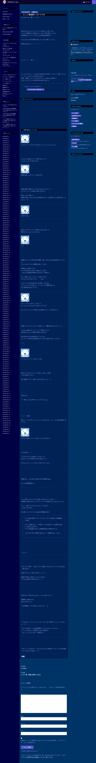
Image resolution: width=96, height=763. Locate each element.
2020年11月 (5, 273)
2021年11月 (5, 248)
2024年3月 (5, 189)
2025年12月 (5, 145)
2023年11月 (5, 197)
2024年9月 (5, 176)
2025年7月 (5, 155)
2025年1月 (5, 168)
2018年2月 (5, 342)
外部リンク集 (6, 19)
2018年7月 (5, 332)
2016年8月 (5, 378)
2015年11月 (5, 397)
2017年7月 (5, 357)
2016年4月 (5, 387)
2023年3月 (5, 214)
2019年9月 (5, 302)
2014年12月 (5, 420)
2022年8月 (5, 229)
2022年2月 (5, 241)
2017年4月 (5, 364)
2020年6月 (5, 284)
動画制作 (74, 118)
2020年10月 (5, 275)
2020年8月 (5, 279)
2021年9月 (5, 252)
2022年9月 (5, 227)
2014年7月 (5, 431)
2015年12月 (5, 395)
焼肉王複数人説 (75, 139)
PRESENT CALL (13, 2)
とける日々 (44, 667)
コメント (24, 693)
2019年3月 (5, 315)
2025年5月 (5, 159)
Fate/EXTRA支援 (6, 34)
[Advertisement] (35, 114)
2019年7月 (5, 307)
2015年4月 (5, 412)
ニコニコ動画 (74, 97)
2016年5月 (5, 385)
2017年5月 (5, 361)
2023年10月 (5, 199)
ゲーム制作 (75, 113)
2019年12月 (5, 296)
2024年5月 (5, 185)
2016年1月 (5, 393)
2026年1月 (5, 142)
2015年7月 (5, 406)
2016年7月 (5, 380)
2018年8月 (5, 330)
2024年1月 (5, 193)
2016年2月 (5, 391)
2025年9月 (5, 151)
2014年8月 (5, 429)
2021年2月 (5, 267)
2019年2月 (5, 317)
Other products (6, 16)
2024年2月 (5, 191)
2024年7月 (5, 180)
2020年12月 (5, 271)
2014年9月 (5, 427)
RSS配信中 (74, 44)
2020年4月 (5, 288)
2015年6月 (5, 408)
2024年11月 (5, 172)
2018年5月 (5, 336)
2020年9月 (5, 277)
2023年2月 (5, 216)
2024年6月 (5, 182)
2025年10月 (5, 149)
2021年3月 (5, 265)
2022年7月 (5, 231)
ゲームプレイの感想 (77, 123)
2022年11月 (5, 222)
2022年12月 (5, 220)
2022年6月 (5, 233)
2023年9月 (5, 201)
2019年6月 (5, 309)
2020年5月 (5, 286)
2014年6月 (5, 433)
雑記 (4, 96)
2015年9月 (5, 401)
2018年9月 (5, 328)
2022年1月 (5, 244)
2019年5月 (5, 311)
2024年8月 (5, 178)
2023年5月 (5, 210)
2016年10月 (5, 374)
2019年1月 (5, 319)
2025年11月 (5, 147)
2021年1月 (5, 269)
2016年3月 (5, 389)
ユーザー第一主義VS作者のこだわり (44, 673)
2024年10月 (5, 174)
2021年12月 (5, 246)
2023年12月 (5, 195)
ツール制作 (75, 121)
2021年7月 (5, 256)
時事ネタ (35, 12)
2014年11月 (5, 423)
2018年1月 (5, 345)
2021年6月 (5, 258)
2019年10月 (5, 300)
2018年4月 (5, 338)
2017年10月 (5, 351)
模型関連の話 (6, 91)
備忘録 (74, 126)
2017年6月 (5, 359)
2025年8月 (5, 153)
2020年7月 (5, 281)
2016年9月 (5, 376)
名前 (22, 716)
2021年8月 (5, 254)
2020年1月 (5, 294)
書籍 (23, 656)
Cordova (74, 143)
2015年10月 (5, 399)
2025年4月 (5, 161)
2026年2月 (5, 140)
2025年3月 (5, 163)
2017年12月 (5, 347)
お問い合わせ (88, 2)
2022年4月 (5, 237)
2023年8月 (5, 203)
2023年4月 (5, 212)
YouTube (73, 100)
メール (23, 723)
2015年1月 (5, 418)
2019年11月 (5, 298)
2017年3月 (5, 366)
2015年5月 (5, 410)
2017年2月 (5, 368)
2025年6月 (5, 157)
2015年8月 (5, 404)
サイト (23, 731)
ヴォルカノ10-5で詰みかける (9, 104)
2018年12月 (5, 321)
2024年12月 (5, 170)
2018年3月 (5, 340)
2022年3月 (5, 239)
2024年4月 (5, 187)
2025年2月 (5, 166)
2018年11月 (5, 324)
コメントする (35, 17)
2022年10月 (5, 225)
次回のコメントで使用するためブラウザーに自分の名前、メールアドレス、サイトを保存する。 (43, 741)
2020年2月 (5, 292)
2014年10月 (5, 425)
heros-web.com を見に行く (35, 89)
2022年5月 (5, 235)
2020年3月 (5, 290)
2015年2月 (5, 416)
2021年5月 (5, 260)
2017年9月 (5, 353)
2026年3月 (5, 138)
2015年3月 (5, 414)
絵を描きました (76, 115)
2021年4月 (5, 262)
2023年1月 (5, 218)
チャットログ (25, 12)
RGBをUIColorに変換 (8, 31)
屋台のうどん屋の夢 (7, 48)
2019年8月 (5, 305)
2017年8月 (5, 355)
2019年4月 (5, 313)
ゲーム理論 (74, 146)
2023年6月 (5, 208)
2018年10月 (5, 326)
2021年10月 (5, 250)
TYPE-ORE (5, 11)
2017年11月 (5, 349)
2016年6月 (5, 383)
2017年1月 (5, 370)
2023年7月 (5, 206)
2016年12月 (5, 372)
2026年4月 (5, 136)
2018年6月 (5, 334)
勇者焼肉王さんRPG (7, 14)
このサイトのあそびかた (81, 80)
